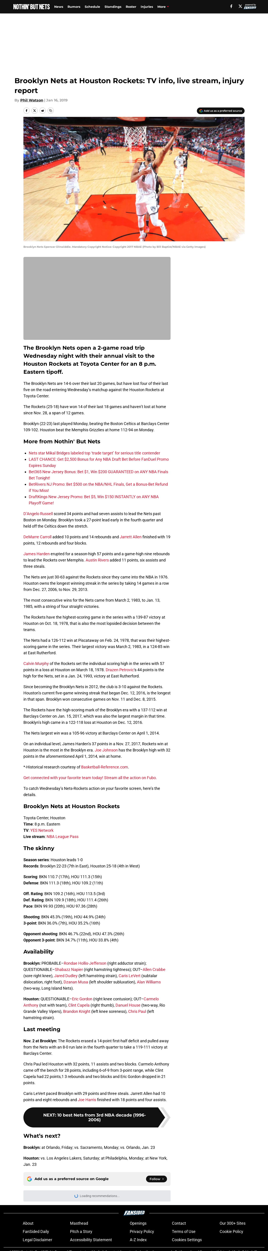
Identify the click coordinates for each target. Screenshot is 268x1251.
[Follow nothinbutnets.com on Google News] (156, 1179)
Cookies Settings (187, 1239)
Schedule (92, 7)
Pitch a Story (81, 1231)
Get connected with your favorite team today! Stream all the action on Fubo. (90, 777)
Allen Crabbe (154, 969)
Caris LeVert (129, 975)
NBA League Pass (62, 836)
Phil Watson (31, 100)
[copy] (50, 110)
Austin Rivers (97, 560)
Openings (138, 1223)
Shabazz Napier (69, 969)
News (58, 7)
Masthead (79, 1223)
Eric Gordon (82, 999)
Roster (131, 7)
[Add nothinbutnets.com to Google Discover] (221, 110)
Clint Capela (79, 1005)
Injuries (147, 7)
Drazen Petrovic (120, 669)
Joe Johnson (106, 750)
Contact (179, 1223)
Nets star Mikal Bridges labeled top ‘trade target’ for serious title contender (94, 453)
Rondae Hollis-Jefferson (85, 963)
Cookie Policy (231, 1231)
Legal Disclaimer (37, 1239)
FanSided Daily (36, 1231)
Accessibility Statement (91, 1239)
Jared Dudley (66, 975)
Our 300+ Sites (232, 1223)
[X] (240, 6)
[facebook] (231, 6)
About (28, 1223)
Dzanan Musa (76, 982)
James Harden (36, 553)
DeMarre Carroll (37, 537)
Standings (113, 7)
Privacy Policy (142, 1231)
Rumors (74, 7)
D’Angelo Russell (38, 513)
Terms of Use (184, 1231)
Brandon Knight (76, 1011)
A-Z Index (138, 1239)
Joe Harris (87, 1099)
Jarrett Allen (131, 537)
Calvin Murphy (36, 663)
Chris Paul (137, 1011)
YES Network (42, 830)
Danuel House (127, 1005)
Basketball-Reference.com (104, 767)
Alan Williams (149, 982)
